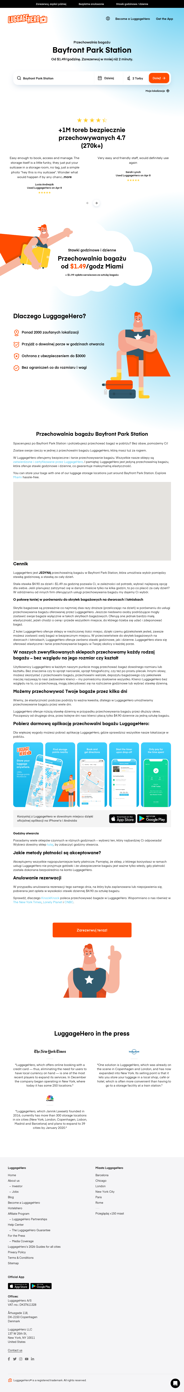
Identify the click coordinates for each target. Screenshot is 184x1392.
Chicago (100, 1180)
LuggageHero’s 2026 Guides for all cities (34, 1247)
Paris (98, 1197)
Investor (17, 1186)
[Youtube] (26, 1359)
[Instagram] (20, 1359)
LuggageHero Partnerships (29, 1219)
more (68, 177)
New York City (104, 1191)
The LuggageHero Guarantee (31, 1230)
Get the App (164, 19)
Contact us (15, 1350)
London (100, 1186)
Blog (11, 1197)
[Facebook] (9, 1359)
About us (14, 1180)
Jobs (15, 1191)
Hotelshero (15, 1208)
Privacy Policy (17, 1252)
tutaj (50, 844)
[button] (175, 1383)
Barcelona (101, 1175)
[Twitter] (14, 1359)
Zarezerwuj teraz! (92, 930)
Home (12, 1175)
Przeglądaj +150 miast (109, 1213)
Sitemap (13, 1263)
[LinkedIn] (32, 1359)
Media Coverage (23, 1241)
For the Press (16, 1236)
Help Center (16, 1225)
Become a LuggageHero (132, 19)
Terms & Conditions (21, 1258)
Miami (17, 477)
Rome (99, 1202)
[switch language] (108, 18)
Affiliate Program (18, 1213)
